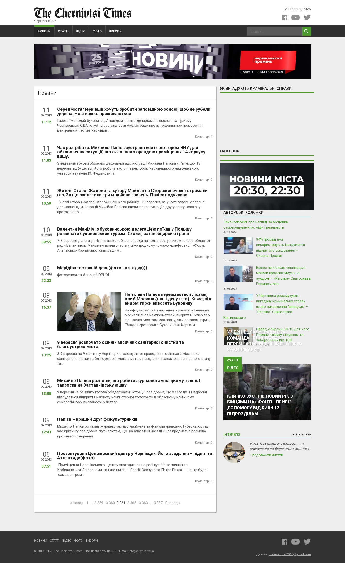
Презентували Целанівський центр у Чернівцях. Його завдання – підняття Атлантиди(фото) (134, 455)
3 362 (131, 503)
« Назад (76, 503)
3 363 (143, 503)
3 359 (98, 503)
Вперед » (173, 503)
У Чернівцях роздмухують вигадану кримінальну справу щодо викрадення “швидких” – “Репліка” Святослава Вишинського (265, 307)
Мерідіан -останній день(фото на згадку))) (102, 267)
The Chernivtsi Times (68, 551)
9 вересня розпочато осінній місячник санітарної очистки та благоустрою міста (120, 344)
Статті (63, 31)
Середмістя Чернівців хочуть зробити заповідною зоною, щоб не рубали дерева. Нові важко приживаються (133, 111)
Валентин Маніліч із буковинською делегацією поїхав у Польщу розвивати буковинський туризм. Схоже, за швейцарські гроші (124, 231)
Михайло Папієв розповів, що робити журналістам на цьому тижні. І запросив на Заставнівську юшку (128, 382)
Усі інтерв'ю (301, 434)
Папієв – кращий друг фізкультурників (97, 419)
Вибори (115, 31)
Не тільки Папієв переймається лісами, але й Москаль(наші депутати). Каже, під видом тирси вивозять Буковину (168, 299)
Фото (97, 31)
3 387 (158, 503)
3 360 (110, 503)
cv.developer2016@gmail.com (290, 554)
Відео (80, 31)
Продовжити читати (266, 455)
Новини (44, 31)
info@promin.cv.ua (141, 551)
